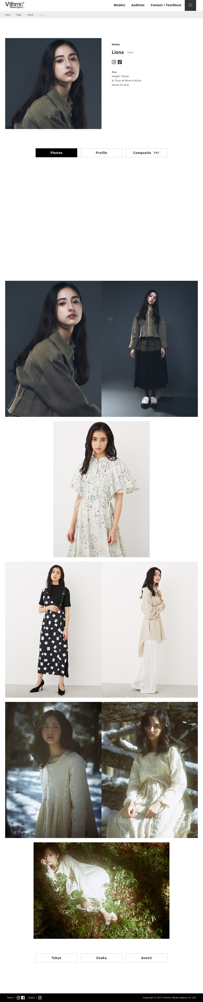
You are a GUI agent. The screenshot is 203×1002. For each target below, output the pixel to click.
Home (7, 15)
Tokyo (18, 15)
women (30, 15)
